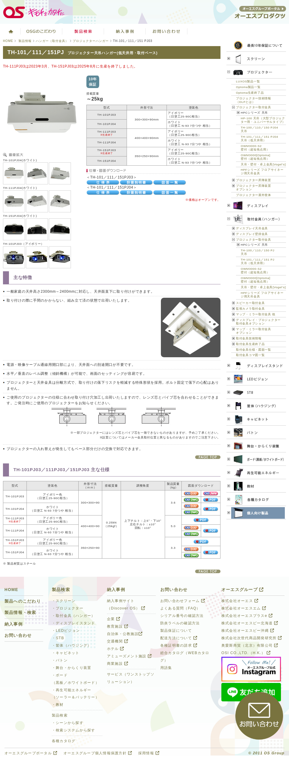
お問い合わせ (166, 31)
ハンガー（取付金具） (52, 41)
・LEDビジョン (66, 631)
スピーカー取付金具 (250, 303)
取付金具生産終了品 (250, 344)
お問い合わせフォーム (182, 601)
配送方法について (178, 638)
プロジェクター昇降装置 (253, 180)
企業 (113, 619)
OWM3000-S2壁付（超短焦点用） (255, 147)
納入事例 (13, 624)
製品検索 (83, 31)
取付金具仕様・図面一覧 (253, 349)
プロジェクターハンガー (91, 41)
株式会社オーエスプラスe (247, 616)
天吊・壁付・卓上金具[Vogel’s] (263, 164)
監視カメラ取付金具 (250, 308)
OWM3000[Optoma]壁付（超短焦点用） (255, 156)
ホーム (10, 31)
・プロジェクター (67, 608)
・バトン (60, 660)
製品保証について (176, 631)
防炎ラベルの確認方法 (180, 623)
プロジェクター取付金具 (253, 107)
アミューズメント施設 (129, 656)
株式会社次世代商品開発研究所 (251, 638)
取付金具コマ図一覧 (250, 355)
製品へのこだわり (22, 601)
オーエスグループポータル (30, 753)
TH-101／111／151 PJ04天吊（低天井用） (259, 138)
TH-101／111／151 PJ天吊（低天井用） (257, 261)
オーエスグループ (242, 589)
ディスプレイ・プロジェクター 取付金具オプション (258, 321)
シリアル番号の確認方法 (182, 616)
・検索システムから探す (73, 730)
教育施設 (117, 626)
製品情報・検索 (20, 612)
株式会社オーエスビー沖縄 (247, 631)
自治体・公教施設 (124, 634)
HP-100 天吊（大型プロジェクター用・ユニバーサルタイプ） (263, 120)
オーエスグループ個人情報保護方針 (97, 753)
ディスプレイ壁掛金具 (252, 234)
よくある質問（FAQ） (180, 608)
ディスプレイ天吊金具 (252, 228)
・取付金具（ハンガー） (73, 616)
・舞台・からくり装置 (71, 668)
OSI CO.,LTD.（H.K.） (246, 653)
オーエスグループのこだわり (41, 31)
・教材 (58, 705)
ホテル (115, 649)
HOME (8, 41)
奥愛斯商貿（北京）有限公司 (249, 645)
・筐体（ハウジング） (71, 645)
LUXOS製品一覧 (248, 81)
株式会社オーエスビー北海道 (249, 623)
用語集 (166, 668)
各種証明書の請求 (178, 645)
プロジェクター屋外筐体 (253, 195)
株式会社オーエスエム (243, 608)
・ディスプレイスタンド (73, 623)
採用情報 (148, 753)
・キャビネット (66, 653)
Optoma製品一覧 (248, 87)
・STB (58, 638)
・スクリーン (64, 601)
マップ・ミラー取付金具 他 (255, 314)
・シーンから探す (67, 723)
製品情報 (25, 41)
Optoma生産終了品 (250, 92)
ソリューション (125, 31)
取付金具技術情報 (249, 338)
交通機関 (117, 641)
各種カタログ (64, 741)
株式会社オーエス (239, 601)
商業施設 (117, 664)
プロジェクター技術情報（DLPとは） (253, 100)
